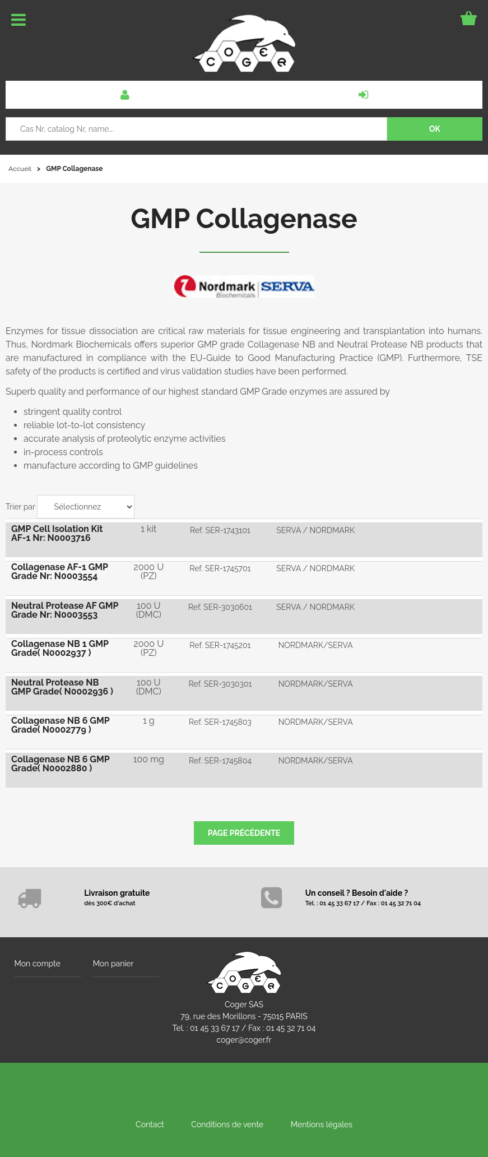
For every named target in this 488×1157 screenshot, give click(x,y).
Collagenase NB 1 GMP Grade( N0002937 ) (60, 647)
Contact (150, 1122)
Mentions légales (321, 1122)
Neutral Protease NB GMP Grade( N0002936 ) (62, 685)
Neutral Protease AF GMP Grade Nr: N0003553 (64, 609)
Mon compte (37, 961)
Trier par (20, 506)
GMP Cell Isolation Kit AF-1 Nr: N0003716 (57, 533)
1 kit (148, 528)
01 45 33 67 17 (214, 1026)
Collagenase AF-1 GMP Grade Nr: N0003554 (59, 571)
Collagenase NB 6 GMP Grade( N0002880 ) (60, 761)
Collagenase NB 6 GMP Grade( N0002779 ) (60, 723)
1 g (149, 719)
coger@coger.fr (244, 1038)
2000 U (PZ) (148, 571)
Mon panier (112, 961)
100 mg (148, 757)
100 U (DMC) (148, 609)
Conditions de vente (227, 1122)
